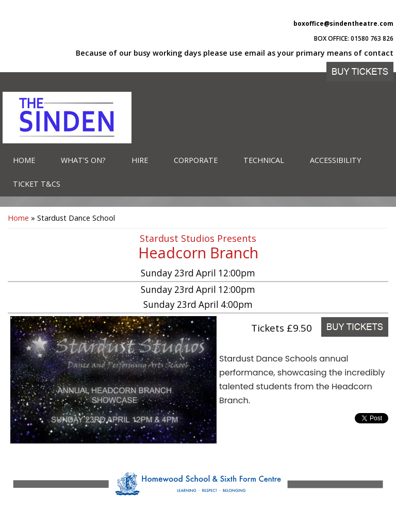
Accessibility (335, 160)
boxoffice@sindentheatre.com (343, 23)
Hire (139, 160)
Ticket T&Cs (36, 184)
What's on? (83, 160)
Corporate (196, 160)
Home (24, 160)
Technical (263, 160)
